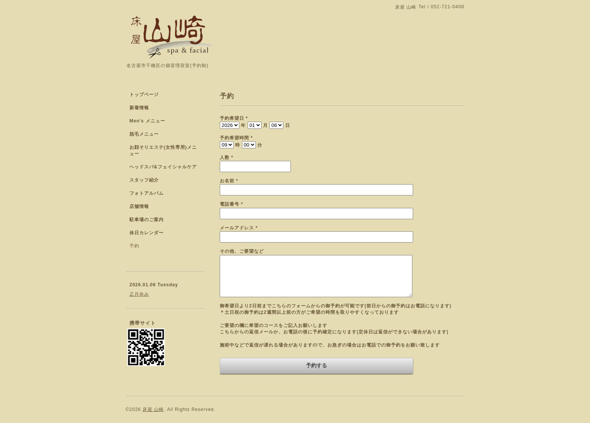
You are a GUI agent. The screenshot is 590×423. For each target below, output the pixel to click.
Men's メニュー (147, 121)
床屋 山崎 (153, 409)
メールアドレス (239, 228)
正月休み (139, 294)
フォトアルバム (146, 193)
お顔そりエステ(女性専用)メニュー (163, 150)
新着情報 (139, 107)
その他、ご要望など (242, 251)
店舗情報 (139, 206)
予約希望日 (234, 118)
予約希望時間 (236, 137)
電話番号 (231, 204)
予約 (134, 246)
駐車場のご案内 (146, 219)
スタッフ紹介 (144, 180)
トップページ (144, 94)
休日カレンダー (146, 232)
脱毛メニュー (144, 134)
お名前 (229, 180)
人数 (226, 157)
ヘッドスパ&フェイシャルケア (163, 167)
